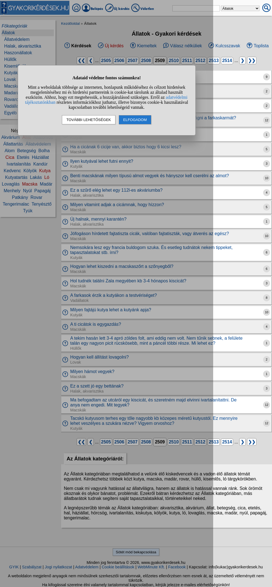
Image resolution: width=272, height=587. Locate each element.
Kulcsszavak (227, 45)
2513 (214, 60)
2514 (227, 60)
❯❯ (251, 60)
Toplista (261, 45)
